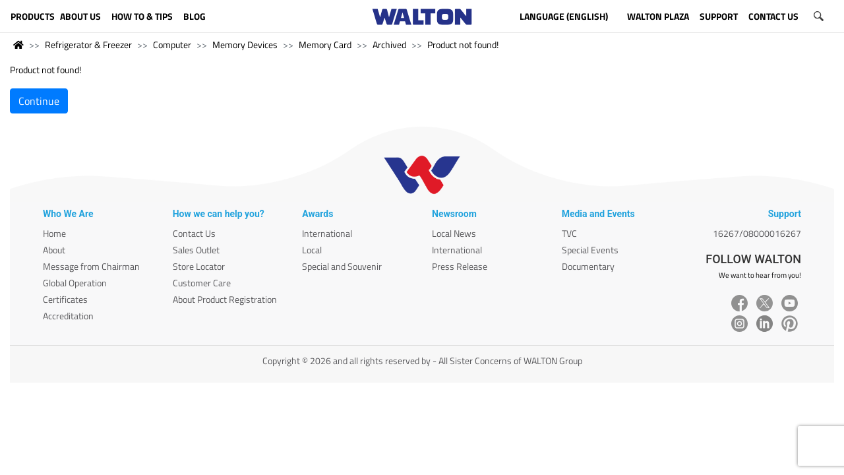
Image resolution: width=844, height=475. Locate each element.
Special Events (590, 250)
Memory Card (325, 44)
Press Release (459, 266)
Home (54, 233)
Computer (172, 44)
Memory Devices (245, 44)
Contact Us (194, 233)
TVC (569, 233)
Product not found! (462, 44)
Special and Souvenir (342, 266)
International (327, 233)
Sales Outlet (196, 250)
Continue (38, 101)
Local (312, 250)
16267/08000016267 (757, 233)
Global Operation (75, 283)
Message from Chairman (91, 266)
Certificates (65, 299)
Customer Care (202, 283)
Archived (389, 44)
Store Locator (199, 266)
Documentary (588, 266)
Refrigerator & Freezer (88, 44)
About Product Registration (225, 299)
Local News (454, 233)
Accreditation (68, 316)
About (54, 250)
